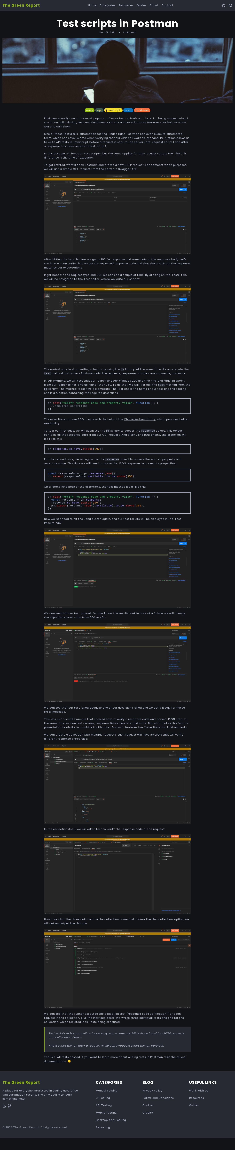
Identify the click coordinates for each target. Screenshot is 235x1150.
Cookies (148, 1118)
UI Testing (103, 1110)
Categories (107, 5)
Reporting (103, 1140)
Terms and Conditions (158, 1110)
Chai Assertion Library (140, 422)
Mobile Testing (106, 1125)
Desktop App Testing (111, 1132)
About (154, 5)
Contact (167, 5)
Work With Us (198, 1103)
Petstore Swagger (118, 169)
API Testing (104, 1118)
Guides (141, 5)
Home (92, 5)
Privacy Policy (152, 1103)
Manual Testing (107, 1103)
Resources (126, 5)
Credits (147, 1125)
